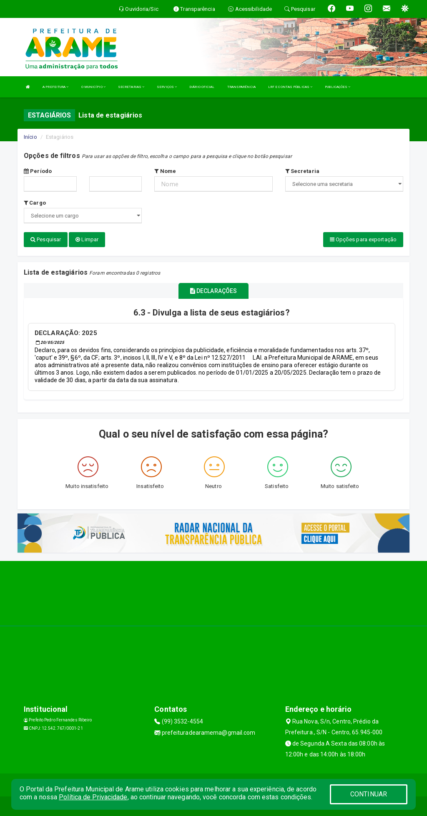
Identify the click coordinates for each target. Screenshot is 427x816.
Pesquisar (45, 239)
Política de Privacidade (93, 797)
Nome (165, 171)
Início (30, 137)
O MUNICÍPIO (93, 87)
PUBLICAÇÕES (337, 87)
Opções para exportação (363, 239)
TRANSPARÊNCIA (241, 87)
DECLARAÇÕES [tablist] (213, 290)
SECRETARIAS (131, 87)
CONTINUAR (368, 794)
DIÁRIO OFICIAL (201, 87)
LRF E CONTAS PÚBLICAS (290, 87)
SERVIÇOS (167, 87)
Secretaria (302, 171)
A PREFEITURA (55, 87)
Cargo (35, 203)
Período (38, 171)
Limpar (86, 239)
